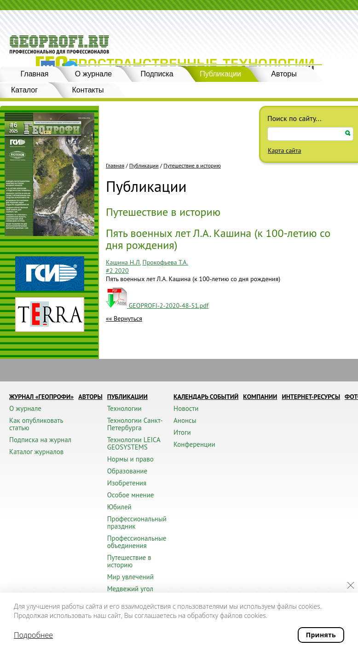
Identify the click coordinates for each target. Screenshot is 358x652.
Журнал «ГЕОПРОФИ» (41, 396)
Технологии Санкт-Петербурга (135, 424)
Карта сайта (284, 150)
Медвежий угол (130, 588)
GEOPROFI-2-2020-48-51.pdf (157, 305)
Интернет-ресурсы (311, 396)
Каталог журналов (36, 451)
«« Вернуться (124, 318)
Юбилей (119, 506)
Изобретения (126, 483)
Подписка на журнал (40, 439)
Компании (260, 396)
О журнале (93, 74)
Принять (321, 634)
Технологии (124, 408)
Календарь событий (205, 396)
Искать (348, 133)
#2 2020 (117, 270)
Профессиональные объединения (137, 542)
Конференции (194, 444)
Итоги (182, 432)
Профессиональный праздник (137, 522)
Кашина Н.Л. (123, 262)
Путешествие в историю (191, 165)
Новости (185, 408)
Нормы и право (130, 459)
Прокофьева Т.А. (165, 262)
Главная (35, 74)
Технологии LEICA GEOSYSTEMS (133, 443)
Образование (127, 471)
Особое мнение (130, 494)
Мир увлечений (130, 576)
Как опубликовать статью (36, 424)
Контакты (88, 90)
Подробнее (33, 635)
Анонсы (184, 420)
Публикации (220, 74)
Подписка (156, 74)
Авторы (283, 74)
